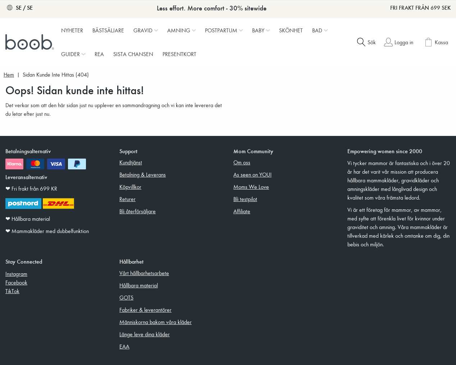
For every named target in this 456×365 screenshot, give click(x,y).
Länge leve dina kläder (144, 334)
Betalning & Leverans (142, 174)
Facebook (16, 282)
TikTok (12, 291)
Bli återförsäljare (137, 211)
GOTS (126, 297)
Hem (9, 74)
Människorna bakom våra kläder (155, 321)
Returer (127, 198)
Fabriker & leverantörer (145, 309)
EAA (124, 346)
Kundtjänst (130, 162)
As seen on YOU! (252, 174)
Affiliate (241, 211)
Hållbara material (138, 285)
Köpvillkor (130, 186)
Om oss (241, 162)
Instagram (16, 273)
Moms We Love (251, 186)
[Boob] (30, 42)
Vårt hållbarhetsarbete (144, 273)
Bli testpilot (245, 198)
